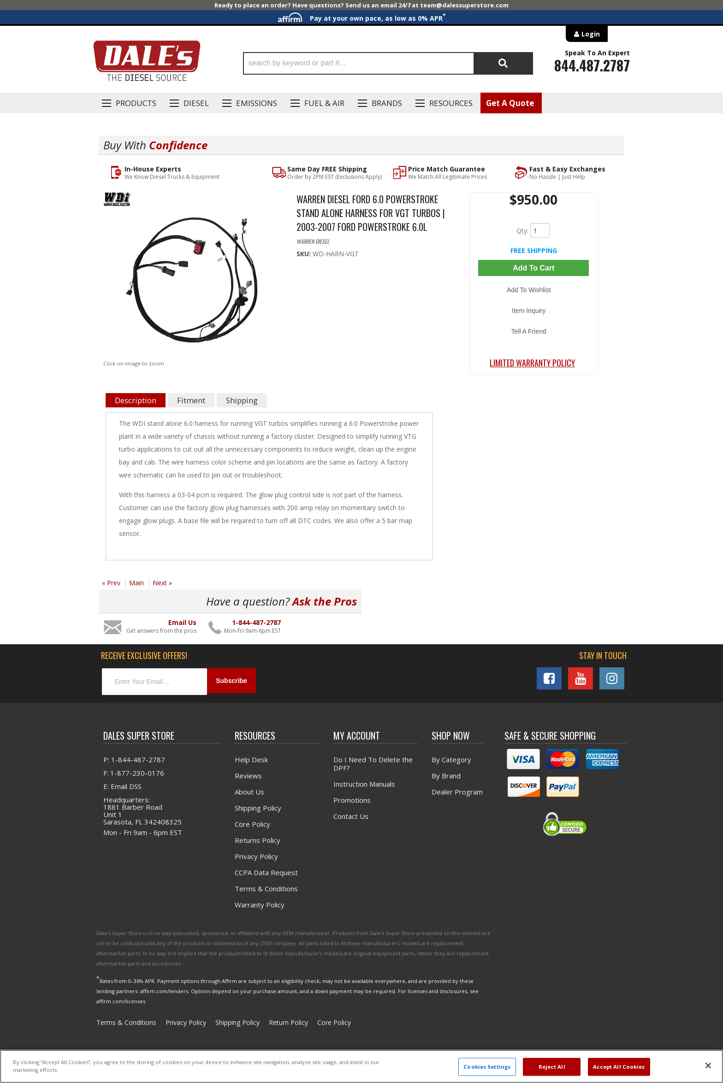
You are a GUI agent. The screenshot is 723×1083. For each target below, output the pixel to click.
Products (136, 103)
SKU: (304, 254)
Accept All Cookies (619, 1066)
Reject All (552, 1066)
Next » (162, 583)
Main (136, 583)
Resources (451, 103)
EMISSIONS (256, 103)
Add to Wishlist (534, 285)
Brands (387, 103)
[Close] (708, 1065)
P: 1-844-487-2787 (134, 757)
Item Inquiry (534, 298)
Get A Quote (510, 103)
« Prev (111, 583)
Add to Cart (533, 267)
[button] (388, 63)
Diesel (196, 103)
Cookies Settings (486, 1066)
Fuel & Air (324, 103)
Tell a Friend (533, 312)
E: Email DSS (122, 784)
